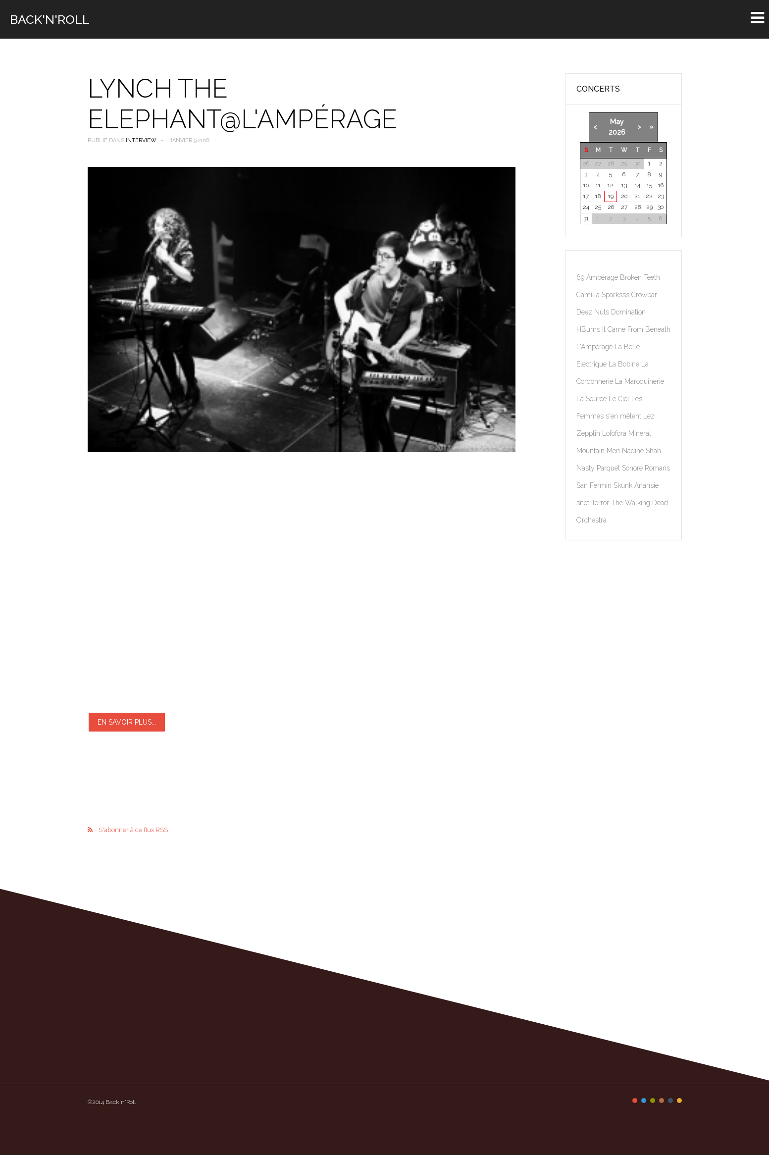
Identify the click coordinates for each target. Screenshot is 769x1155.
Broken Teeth (640, 277)
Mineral (639, 433)
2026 (617, 132)
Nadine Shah (641, 451)
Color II (643, 1100)
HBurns (589, 329)
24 (586, 207)
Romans (657, 468)
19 (611, 196)
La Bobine (625, 364)
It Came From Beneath (636, 329)
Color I (634, 1100)
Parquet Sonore (621, 468)
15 (649, 185)
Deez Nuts (593, 312)
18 (598, 196)
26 (611, 207)
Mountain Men (599, 451)
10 (586, 185)
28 (637, 207)
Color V (670, 1100)
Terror (601, 503)
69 (581, 277)
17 (586, 196)
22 (649, 196)
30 (661, 207)
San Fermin (595, 485)
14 (637, 185)
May (617, 122)
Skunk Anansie (636, 485)
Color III (652, 1100)
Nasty (586, 468)
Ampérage (603, 277)
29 (649, 207)
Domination (628, 312)
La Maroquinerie (639, 381)
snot (583, 503)
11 (598, 185)
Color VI (679, 1100)
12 (611, 185)
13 (624, 185)
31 (586, 218)
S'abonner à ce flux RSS (133, 830)
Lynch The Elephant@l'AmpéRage (242, 103)
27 (624, 207)
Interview (141, 140)
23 (661, 196)
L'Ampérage (595, 347)
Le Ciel (620, 399)
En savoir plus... (127, 722)
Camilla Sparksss (603, 295)
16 (661, 185)
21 (637, 196)
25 (598, 207)
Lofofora (615, 433)
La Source (592, 399)
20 (624, 196)
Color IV (661, 1100)
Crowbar (644, 295)
